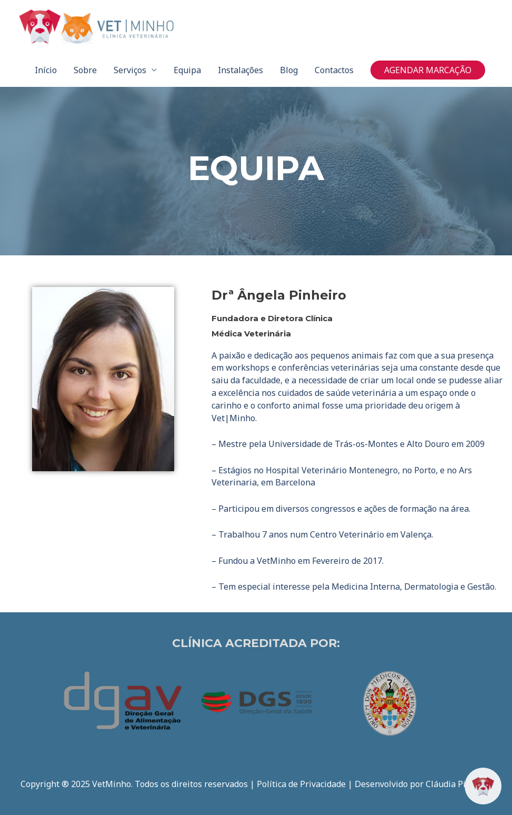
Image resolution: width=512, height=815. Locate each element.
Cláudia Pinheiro (459, 784)
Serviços (130, 70)
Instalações (240, 70)
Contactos (334, 70)
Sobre (85, 70)
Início (46, 70)
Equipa (187, 70)
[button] (427, 70)
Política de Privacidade (301, 784)
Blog (289, 70)
